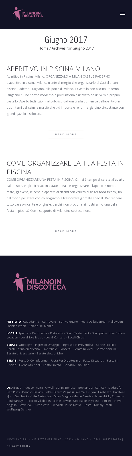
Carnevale (49, 322)
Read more (66, 134)
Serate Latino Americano (23, 349)
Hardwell (119, 392)
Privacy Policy (18, 446)
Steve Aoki (26, 405)
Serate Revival (83, 349)
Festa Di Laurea (93, 360)
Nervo (98, 396)
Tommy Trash (103, 405)
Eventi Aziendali (30, 365)
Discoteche (39, 333)
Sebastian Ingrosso (86, 401)
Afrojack (16, 388)
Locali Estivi (115, 333)
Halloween (115, 322)
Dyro (92, 392)
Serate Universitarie (20, 353)
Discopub (98, 333)
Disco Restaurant (77, 333)
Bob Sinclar (85, 388)
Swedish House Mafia (66, 405)
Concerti (65, 349)
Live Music (50, 349)
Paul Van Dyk (15, 401)
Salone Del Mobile (41, 326)
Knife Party (37, 396)
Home (44, 48)
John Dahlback (18, 396)
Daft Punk (13, 392)
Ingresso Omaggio (47, 345)
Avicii (39, 388)
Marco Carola (82, 396)
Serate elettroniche (50, 353)
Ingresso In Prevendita (78, 345)
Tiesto (87, 405)
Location (12, 337)
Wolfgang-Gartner (19, 409)
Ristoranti (56, 333)
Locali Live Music (32, 337)
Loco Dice (53, 396)
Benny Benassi (66, 388)
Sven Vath (42, 405)
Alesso (29, 388)
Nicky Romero (113, 396)
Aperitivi (23, 333)
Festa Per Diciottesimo (65, 360)
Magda (66, 396)
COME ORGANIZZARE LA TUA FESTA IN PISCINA (65, 167)
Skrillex (107, 401)
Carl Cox (100, 388)
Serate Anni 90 (106, 349)
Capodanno (31, 322)
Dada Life (114, 388)
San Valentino (68, 322)
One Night (25, 345)
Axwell (49, 388)
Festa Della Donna (93, 322)
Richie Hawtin (62, 401)
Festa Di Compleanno (33, 360)
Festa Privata (52, 365)
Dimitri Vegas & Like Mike (70, 392)
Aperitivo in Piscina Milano (53, 68)
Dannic (27, 392)
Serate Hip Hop (106, 345)
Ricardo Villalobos (39, 401)
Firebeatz (104, 392)
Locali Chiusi (76, 337)
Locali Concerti (55, 337)
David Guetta (43, 392)
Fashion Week (16, 326)
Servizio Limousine (76, 365)
